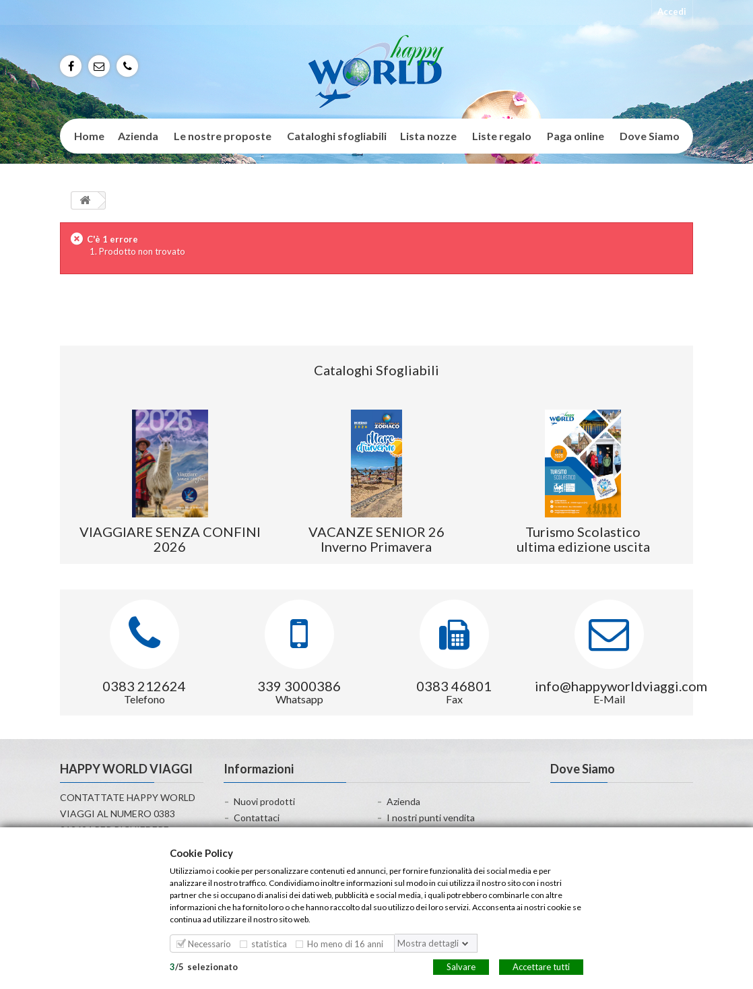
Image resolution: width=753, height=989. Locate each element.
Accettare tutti (541, 966)
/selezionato (204, 966)
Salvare (461, 966)
